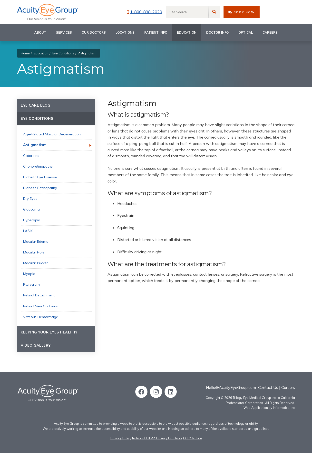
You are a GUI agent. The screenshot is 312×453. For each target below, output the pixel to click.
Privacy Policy (120, 438)
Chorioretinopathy (38, 166)
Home (25, 53)
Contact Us (268, 387)
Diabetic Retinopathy (40, 188)
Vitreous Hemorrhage (40, 317)
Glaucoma (31, 209)
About (40, 32)
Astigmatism (35, 145)
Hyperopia (31, 220)
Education (186, 32)
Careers (270, 32)
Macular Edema (36, 241)
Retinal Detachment (39, 295)
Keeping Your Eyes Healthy (49, 332)
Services (64, 32)
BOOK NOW (241, 12)
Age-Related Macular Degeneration (52, 134)
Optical (245, 32)
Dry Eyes (30, 198)
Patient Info (155, 32)
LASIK (28, 231)
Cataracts (31, 155)
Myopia (29, 274)
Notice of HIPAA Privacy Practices (157, 438)
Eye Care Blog (35, 105)
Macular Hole (33, 252)
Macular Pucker (35, 263)
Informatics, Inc (284, 408)
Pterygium (31, 284)
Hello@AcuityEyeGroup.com (231, 387)
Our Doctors (94, 32)
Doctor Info (217, 32)
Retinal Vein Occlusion (40, 306)
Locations (125, 32)
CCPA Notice (192, 438)
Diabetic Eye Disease (40, 177)
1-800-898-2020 (144, 11)
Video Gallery (36, 345)
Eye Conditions (63, 53)
